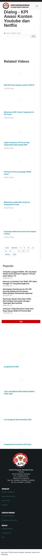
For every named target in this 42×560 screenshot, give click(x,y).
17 (28, 251)
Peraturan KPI (6, 533)
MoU (3, 537)
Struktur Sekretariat (8, 492)
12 (6, 251)
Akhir (14, 254)
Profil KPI (5, 505)
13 (10, 251)
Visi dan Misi (6, 500)
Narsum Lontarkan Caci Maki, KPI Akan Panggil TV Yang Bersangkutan (20, 282)
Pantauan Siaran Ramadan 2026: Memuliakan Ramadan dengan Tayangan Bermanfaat (17, 301)
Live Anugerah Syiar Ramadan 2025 (17, 419)
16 (23, 251)
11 (33, 248)
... (14, 251)
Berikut (7, 254)
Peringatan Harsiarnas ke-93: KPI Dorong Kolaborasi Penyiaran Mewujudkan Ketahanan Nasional (17, 291)
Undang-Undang (7, 528)
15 (19, 251)
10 (28, 248)
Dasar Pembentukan (8, 496)
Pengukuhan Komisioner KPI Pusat (17, 444)
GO (33, 36)
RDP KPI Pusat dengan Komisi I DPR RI (19, 85)
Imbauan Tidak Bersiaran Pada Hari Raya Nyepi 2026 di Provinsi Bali (18, 310)
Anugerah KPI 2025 (11, 367)
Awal (7, 248)
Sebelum (14, 248)
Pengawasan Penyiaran (9, 520)
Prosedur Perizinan (8, 516)
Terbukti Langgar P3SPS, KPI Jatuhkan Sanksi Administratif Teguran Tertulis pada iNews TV (20, 274)
